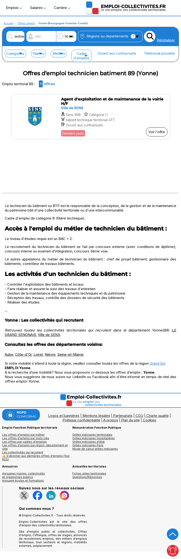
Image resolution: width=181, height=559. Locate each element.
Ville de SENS (49, 334)
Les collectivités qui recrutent (22, 452)
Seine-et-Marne (70, 354)
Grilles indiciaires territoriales (92, 434)
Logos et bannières (63, 415)
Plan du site (130, 420)
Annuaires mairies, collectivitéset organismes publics (23, 475)
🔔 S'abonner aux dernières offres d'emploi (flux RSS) (36, 457)
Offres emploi (26, 23)
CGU (139, 415)
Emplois (14, 7)
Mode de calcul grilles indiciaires (95, 449)
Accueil (8, 23)
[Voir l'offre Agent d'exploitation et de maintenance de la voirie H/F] (90, 116)
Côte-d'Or (23, 354)
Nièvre (50, 354)
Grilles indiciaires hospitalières (93, 438)
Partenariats (122, 415)
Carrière (62, 7)
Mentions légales (96, 415)
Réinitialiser (166, 40)
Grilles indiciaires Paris (87, 445)
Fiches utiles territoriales (89, 473)
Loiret (38, 354)
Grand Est (157, 363)
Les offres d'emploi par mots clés (25, 438)
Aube (9, 354)
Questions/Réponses (87, 477)
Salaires (38, 7)
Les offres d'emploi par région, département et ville (35, 447)
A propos (110, 420)
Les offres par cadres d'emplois (24, 441)
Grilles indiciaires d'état (88, 441)
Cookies (149, 420)
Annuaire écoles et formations (23, 480)
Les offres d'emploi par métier (23, 434)
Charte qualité (157, 415)
